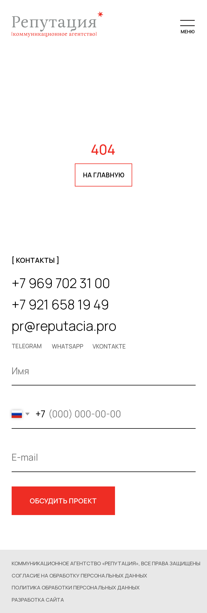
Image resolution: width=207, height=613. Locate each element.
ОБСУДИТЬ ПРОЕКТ (63, 500)
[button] (77, 587)
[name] (104, 371)
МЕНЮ (188, 31)
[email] (104, 457)
